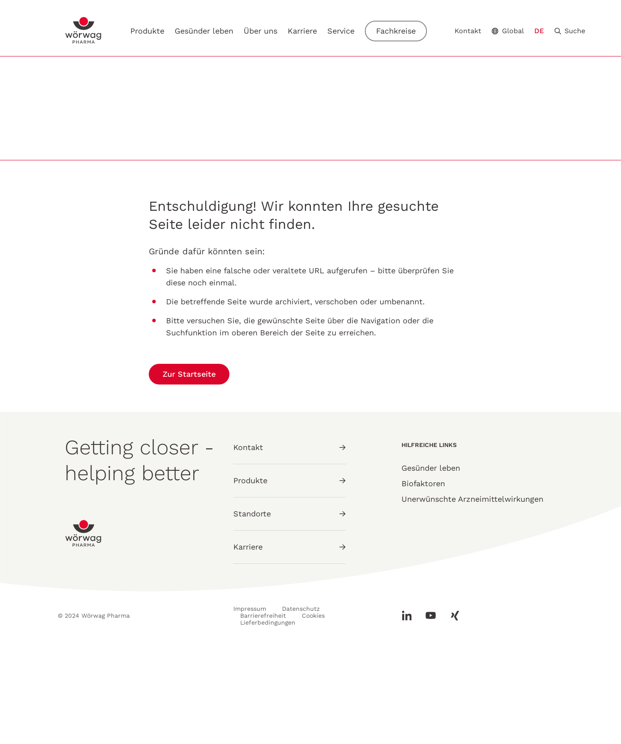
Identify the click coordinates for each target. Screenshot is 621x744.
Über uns (260, 30)
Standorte (289, 609)
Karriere (302, 31)
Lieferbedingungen (267, 719)
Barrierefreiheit (263, 712)
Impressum (249, 705)
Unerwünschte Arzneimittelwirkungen (472, 595)
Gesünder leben (204, 30)
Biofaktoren (423, 579)
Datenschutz (301, 705)
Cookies (313, 712)
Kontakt (468, 31)
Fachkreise (396, 30)
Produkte (147, 30)
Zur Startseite (189, 470)
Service (340, 30)
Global (508, 31)
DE (539, 31)
